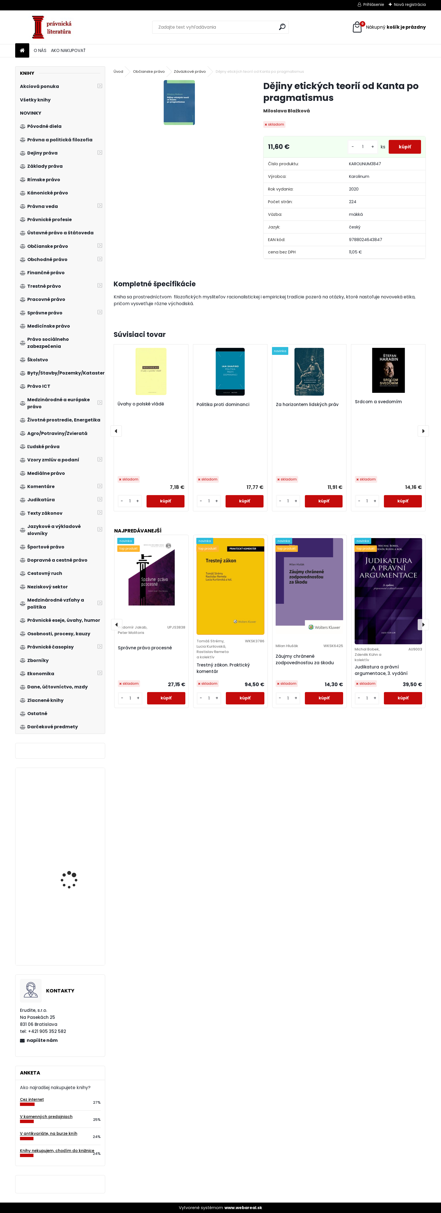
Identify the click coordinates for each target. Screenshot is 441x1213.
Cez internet (32, 1099)
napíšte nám (42, 1040)
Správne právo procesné (145, 648)
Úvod (118, 71)
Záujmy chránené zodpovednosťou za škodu (305, 659)
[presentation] (116, 431)
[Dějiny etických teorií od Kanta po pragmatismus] (179, 102)
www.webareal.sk (243, 1207)
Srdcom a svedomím (378, 402)
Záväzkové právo (190, 71)
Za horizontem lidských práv (307, 404)
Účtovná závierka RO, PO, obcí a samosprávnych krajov (77, 869)
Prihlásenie (373, 4)
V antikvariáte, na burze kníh (48, 1133)
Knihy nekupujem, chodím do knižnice (57, 1150)
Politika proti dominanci (223, 404)
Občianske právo (149, 71)
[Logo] (54, 27)
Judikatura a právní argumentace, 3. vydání (381, 670)
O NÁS (40, 50)
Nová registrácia (410, 4)
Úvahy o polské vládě (141, 404)
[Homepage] (22, 50)
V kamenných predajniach (46, 1116)
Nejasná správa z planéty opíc (69, 802)
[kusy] (360, 147)
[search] (282, 27)
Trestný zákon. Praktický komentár (223, 668)
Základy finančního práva (71, 930)
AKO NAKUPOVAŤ (68, 50)
